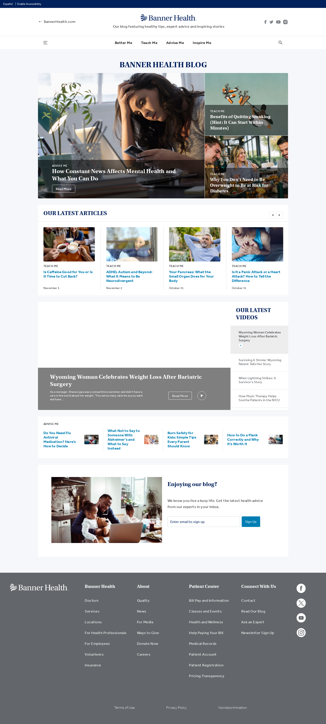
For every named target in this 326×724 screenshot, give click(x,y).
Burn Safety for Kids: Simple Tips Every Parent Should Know (182, 439)
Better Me (123, 42)
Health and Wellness (206, 622)
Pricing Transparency (206, 675)
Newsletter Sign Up (257, 632)
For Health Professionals (106, 632)
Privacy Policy (176, 707)
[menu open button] (45, 42)
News (141, 611)
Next (279, 215)
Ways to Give (148, 632)
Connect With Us (258, 586)
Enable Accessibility (29, 4)
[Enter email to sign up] (204, 521)
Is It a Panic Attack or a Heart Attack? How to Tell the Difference (256, 276)
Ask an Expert (252, 622)
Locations (93, 622)
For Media (145, 622)
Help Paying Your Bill (206, 632)
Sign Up (251, 521)
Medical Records (202, 643)
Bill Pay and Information (209, 600)
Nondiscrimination (232, 707)
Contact (248, 600)
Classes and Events (205, 611)
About (143, 586)
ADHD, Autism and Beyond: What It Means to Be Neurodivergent (129, 276)
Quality (143, 600)
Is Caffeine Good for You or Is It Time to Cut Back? (68, 273)
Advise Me (175, 42)
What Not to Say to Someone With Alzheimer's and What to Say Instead (124, 439)
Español (8, 4)
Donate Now (147, 643)
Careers (143, 654)
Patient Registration (206, 665)
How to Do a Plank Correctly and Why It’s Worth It (243, 439)
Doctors (92, 600)
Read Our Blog (253, 611)
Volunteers (94, 654)
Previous (273, 215)
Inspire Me (202, 42)
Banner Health (100, 586)
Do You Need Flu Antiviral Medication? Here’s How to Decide (59, 439)
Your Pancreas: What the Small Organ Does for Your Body (191, 276)
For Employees (97, 643)
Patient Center (204, 586)
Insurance (93, 665)
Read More (63, 189)
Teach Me (149, 42)
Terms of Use (124, 707)
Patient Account (202, 654)
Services (92, 611)
